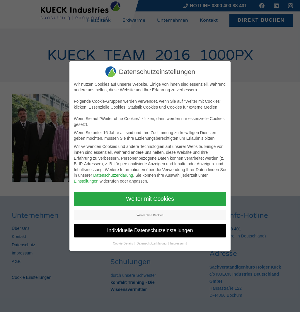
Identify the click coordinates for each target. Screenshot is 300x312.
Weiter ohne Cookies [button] (150, 215)
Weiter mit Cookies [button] (150, 198)
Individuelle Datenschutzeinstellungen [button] (150, 230)
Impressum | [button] (178, 243)
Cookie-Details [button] (123, 243)
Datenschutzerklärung (113, 175)
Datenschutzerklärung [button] (152, 243)
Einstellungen (86, 181)
